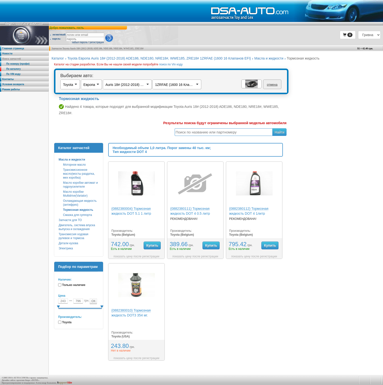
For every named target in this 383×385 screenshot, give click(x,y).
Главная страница (13, 48)
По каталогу (11, 69)
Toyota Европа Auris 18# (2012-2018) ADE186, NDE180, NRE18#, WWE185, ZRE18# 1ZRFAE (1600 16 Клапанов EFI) (159, 58)
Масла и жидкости (268, 58)
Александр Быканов (46, 383)
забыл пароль (80, 42)
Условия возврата (13, 84)
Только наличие (73, 285)
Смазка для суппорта (77, 215)
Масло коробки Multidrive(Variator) (75, 193)
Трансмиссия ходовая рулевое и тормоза (73, 236)
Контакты (8, 79)
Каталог (58, 58)
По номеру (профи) (16, 63)
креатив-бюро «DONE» (27, 380)
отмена (272, 84)
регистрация (97, 42)
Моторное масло (74, 164)
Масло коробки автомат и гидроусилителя (80, 184)
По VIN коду (11, 74)
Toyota (66, 322)
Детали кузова (68, 243)
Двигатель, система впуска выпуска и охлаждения (77, 227)
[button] (348, 35)
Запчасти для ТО (70, 220)
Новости (7, 53)
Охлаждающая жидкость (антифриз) (80, 202)
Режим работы (11, 89)
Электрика (66, 248)
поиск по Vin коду (171, 64)
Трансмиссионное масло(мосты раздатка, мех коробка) (79, 173)
